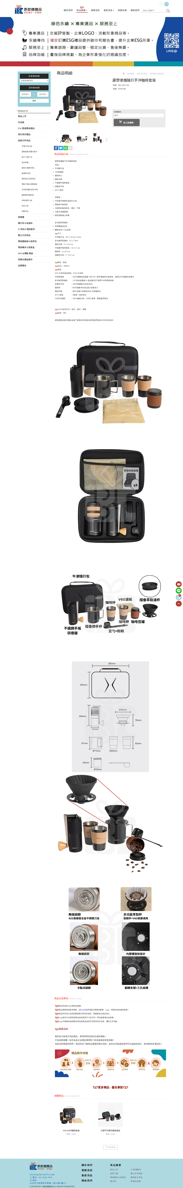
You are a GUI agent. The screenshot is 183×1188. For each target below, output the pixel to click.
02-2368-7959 (45, 1177)
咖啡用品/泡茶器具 (29, 179)
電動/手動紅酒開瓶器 (29, 184)
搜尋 (34, 101)
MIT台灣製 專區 (25, 253)
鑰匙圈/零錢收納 (28, 195)
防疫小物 (25, 206)
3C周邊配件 (136, 1170)
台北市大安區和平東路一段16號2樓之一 (48, 1183)
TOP (179, 604)
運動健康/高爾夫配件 (29, 152)
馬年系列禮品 (24, 134)
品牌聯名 (22, 266)
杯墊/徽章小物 (27, 200)
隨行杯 (113, 1181)
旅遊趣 (21, 217)
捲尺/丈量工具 (27, 157)
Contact (179, 584)
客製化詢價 (136, 1181)
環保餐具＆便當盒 (26, 247)
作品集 (21, 122)
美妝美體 (25, 162)
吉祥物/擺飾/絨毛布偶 (30, 190)
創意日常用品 (24, 140)
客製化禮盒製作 (25, 259)
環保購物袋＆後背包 (27, 241)
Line (179, 591)
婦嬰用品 (25, 211)
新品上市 (22, 116)
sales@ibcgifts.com (42, 1175)
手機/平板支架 (27, 146)
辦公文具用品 (24, 235)
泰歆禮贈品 (28, 9)
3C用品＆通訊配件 (26, 229)
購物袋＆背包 (137, 1177)
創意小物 (114, 1173)
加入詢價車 (126, 122)
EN (166, 4)
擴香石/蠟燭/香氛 (28, 168)
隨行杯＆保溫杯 (25, 223)
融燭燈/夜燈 (26, 173)
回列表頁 (110, 1147)
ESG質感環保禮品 (26, 128)
